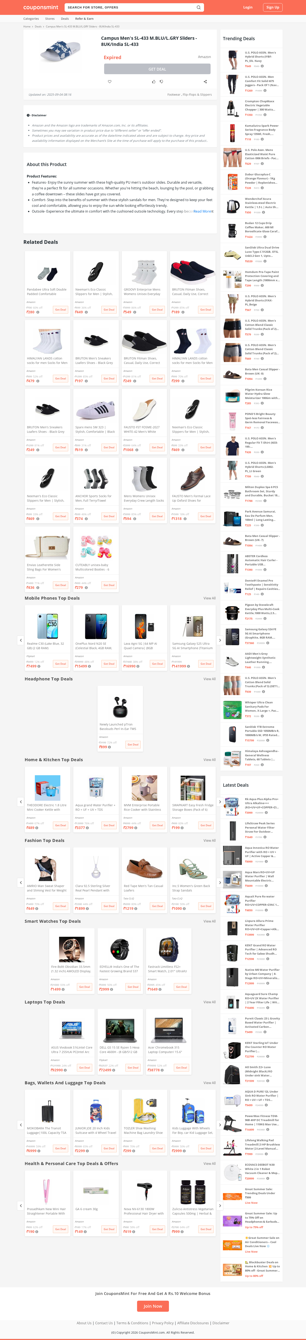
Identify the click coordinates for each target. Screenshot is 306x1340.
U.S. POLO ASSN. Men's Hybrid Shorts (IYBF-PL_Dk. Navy (260, 57)
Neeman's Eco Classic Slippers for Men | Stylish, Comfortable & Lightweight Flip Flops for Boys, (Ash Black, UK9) (191, 429)
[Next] (219, 640)
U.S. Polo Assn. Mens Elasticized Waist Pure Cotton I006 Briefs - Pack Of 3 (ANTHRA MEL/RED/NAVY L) (261, 154)
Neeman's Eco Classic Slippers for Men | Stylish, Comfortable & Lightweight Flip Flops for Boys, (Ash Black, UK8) (46, 498)
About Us (84, 1323)
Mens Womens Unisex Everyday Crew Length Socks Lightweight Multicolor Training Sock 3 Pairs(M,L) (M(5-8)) (144, 498)
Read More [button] (202, 211)
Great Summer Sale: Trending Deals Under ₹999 (260, 1193)
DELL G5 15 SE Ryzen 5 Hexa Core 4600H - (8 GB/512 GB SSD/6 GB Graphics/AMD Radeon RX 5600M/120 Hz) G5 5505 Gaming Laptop (119, 1050)
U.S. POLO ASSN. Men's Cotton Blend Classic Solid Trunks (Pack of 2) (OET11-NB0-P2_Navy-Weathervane (260, 349)
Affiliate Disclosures (193, 1323)
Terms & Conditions (132, 1323)
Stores (50, 19)
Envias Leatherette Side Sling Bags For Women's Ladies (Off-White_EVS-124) (46, 567)
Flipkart (30, 656)
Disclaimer (221, 1323)
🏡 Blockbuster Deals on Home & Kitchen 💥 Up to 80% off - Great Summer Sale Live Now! (262, 1266)
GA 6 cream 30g (86, 1209)
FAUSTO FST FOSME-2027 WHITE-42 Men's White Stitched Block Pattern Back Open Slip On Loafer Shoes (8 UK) (143, 429)
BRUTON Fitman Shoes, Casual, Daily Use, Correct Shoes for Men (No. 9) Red (190, 292)
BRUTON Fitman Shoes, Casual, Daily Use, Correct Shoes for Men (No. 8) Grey (143, 361)
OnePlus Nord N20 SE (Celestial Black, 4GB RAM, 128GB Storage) (93, 646)
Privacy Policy (163, 1323)
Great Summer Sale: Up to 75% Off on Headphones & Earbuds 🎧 (261, 1217)
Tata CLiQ (128, 898)
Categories (31, 19)
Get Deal (157, 69)
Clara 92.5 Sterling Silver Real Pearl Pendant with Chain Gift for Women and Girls (94, 888)
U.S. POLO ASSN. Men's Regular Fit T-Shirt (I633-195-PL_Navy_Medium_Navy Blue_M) (261, 442)
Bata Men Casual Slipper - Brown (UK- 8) (262, 371)
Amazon (204, 56)
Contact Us (104, 1323)
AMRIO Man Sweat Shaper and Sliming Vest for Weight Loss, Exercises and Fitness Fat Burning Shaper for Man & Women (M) (47, 888)
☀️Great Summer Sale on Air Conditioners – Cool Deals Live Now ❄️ (262, 1242)
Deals (65, 19)
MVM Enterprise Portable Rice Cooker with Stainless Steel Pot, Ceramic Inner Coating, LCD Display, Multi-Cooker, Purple (143, 807)
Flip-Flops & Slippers (197, 94)
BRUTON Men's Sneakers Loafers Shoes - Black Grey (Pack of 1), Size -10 (94, 361)
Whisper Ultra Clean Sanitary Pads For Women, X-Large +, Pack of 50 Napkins (261, 706)
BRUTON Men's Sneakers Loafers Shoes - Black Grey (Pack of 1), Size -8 (45, 429)
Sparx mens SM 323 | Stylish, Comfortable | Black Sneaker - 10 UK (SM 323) (95, 429)
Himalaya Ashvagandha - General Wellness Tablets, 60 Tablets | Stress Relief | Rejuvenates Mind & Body (262, 755)
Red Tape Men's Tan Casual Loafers (143, 888)
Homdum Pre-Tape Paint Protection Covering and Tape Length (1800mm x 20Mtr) (262, 276)
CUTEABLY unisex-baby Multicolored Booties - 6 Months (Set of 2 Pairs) (92, 567)
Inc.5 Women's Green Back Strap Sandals (191, 888)
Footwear (173, 94)
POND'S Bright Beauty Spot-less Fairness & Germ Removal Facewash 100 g (262, 418)
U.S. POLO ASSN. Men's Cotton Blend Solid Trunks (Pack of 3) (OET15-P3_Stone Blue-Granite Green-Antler (262, 682)
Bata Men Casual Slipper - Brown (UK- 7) (262, 538)
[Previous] (20, 640)
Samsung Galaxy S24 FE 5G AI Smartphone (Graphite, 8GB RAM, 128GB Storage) (260, 633)
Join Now (153, 1306)
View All (210, 598)
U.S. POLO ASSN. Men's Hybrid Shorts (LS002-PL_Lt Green (260, 467)
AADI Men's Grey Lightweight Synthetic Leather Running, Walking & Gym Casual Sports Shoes (260, 658)
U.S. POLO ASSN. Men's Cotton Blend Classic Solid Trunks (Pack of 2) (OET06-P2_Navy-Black (260, 325)
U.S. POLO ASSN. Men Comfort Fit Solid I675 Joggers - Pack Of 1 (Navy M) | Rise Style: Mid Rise (261, 81)
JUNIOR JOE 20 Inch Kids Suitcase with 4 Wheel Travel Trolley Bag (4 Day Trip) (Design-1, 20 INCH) (95, 1131)
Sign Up (272, 7)
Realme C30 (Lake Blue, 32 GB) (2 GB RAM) (45, 646)
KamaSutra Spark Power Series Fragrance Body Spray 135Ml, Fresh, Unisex (262, 130)
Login (248, 7)
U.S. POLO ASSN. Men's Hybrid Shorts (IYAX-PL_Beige (260, 300)
